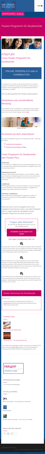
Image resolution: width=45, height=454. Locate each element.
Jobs (16, 449)
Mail (27, 112)
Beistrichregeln (7, 410)
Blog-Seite (15, 347)
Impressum (36, 449)
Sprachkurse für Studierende (13, 144)
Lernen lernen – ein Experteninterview (15, 340)
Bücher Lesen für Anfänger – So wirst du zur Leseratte (17, 419)
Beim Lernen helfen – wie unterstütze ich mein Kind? (17, 401)
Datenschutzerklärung (25, 449)
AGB (42, 449)
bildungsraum (7, 303)
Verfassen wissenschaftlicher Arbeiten (16, 147)
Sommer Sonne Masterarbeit (12, 330)
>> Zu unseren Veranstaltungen (11, 384)
